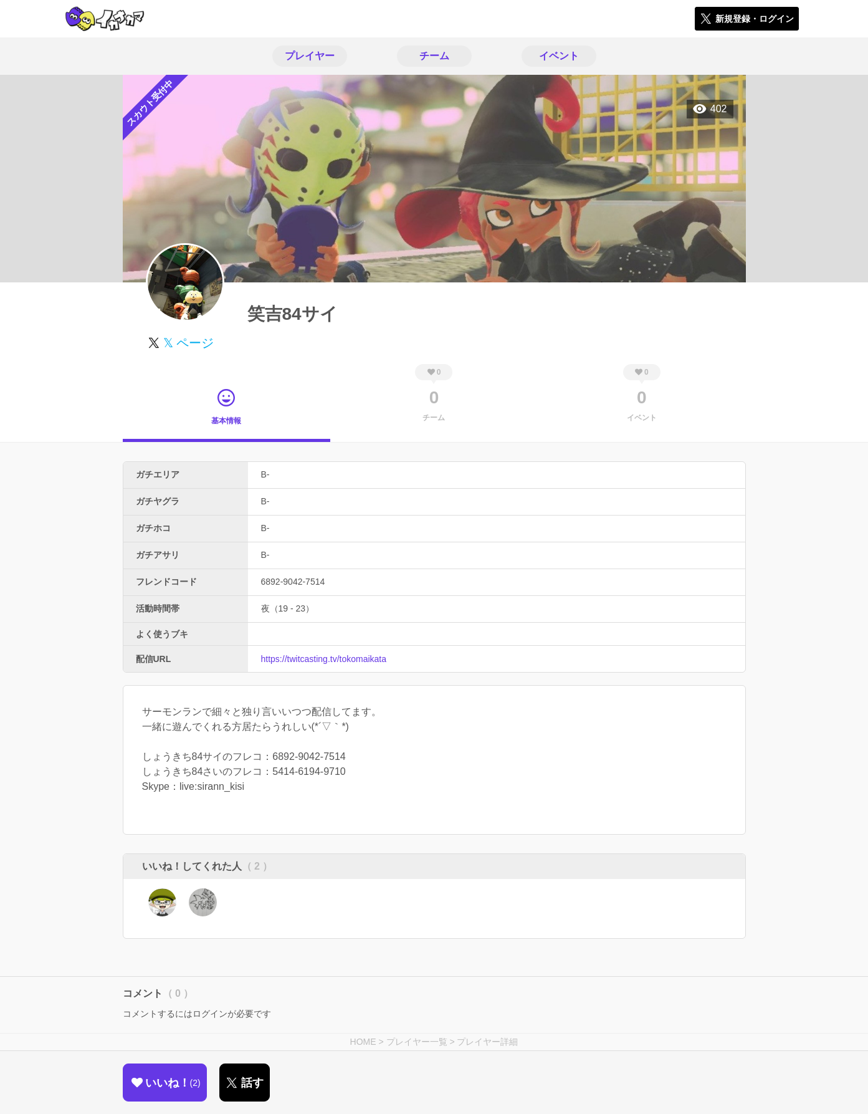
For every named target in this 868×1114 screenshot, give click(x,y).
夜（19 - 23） (288, 608)
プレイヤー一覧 (416, 1042)
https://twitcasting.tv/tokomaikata (324, 659)
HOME (363, 1042)
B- (265, 474)
